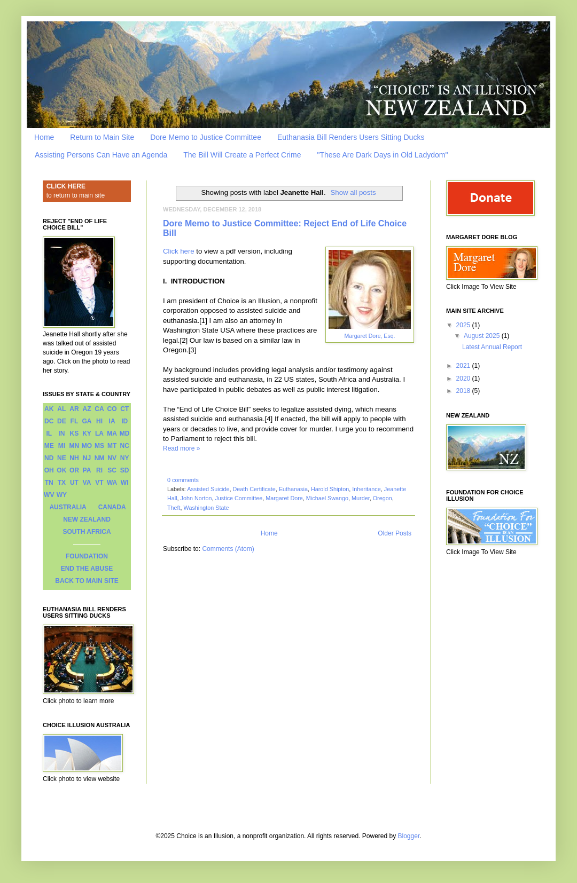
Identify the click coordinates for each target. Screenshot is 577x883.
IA (112, 421)
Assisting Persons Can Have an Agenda (101, 155)
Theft (174, 507)
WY (62, 495)
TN (49, 482)
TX (62, 482)
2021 (464, 365)
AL (61, 409)
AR (74, 409)
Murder (361, 498)
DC (48, 421)
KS (74, 433)
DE (61, 421)
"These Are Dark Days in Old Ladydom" (382, 155)
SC (111, 470)
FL (75, 421)
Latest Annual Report (492, 347)
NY (124, 458)
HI (99, 421)
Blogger (409, 836)
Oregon (382, 498)
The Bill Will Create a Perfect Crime (242, 155)
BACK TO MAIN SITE (86, 581)
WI (125, 482)
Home (44, 137)
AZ (86, 409)
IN (61, 433)
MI (61, 446)
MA (112, 433)
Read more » (181, 448)
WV (49, 495)
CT (124, 409)
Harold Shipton (330, 489)
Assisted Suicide (208, 489)
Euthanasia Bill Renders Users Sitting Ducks (350, 137)
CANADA (112, 507)
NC (124, 446)
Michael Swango (327, 498)
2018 (464, 391)
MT (111, 446)
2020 (464, 378)
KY (86, 433)
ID (124, 421)
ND (48, 458)
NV (111, 458)
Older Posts (394, 533)
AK (48, 409)
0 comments (183, 480)
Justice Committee (238, 498)
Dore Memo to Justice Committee (205, 137)
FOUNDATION (87, 556)
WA (112, 482)
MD (125, 433)
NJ (87, 458)
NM (100, 458)
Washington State (206, 507)
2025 (464, 325)
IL (49, 433)
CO (112, 409)
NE (61, 458)
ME (49, 446)
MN (74, 446)
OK (61, 470)
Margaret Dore (284, 498)
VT (99, 482)
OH (49, 470)
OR (74, 470)
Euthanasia (293, 489)
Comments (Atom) (228, 549)
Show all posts (353, 192)
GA (86, 421)
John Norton (196, 498)
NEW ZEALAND (87, 519)
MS (99, 446)
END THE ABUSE (87, 568)
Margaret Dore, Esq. (370, 336)
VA (87, 482)
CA (99, 409)
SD (124, 470)
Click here (178, 251)
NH (74, 458)
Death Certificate (253, 489)
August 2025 (483, 336)
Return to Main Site (102, 137)
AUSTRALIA (67, 507)
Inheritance (366, 489)
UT (74, 482)
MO (87, 446)
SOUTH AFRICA (87, 531)
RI (99, 470)
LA (99, 433)
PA (87, 470)
